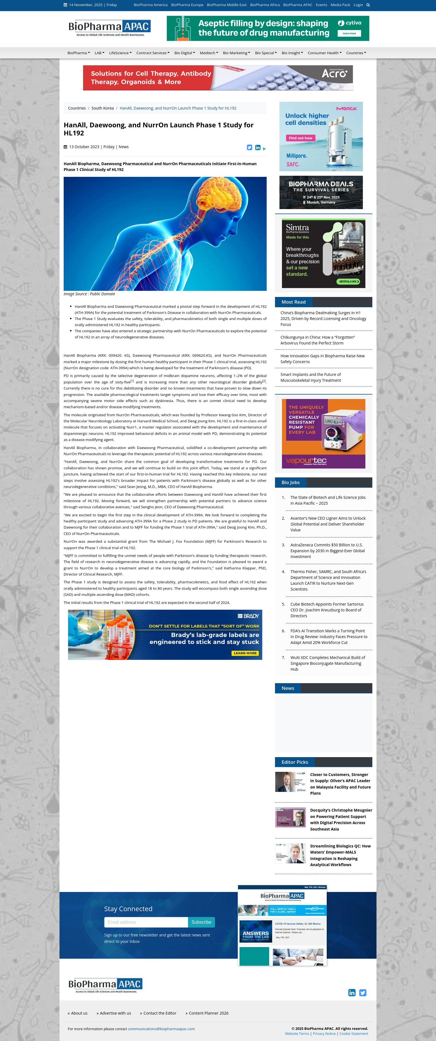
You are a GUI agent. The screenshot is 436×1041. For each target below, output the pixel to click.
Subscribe (201, 922)
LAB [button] (98, 52)
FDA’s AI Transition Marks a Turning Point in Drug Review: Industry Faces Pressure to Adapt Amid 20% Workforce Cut (329, 636)
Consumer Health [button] (323, 52)
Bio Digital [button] (183, 52)
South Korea (102, 108)
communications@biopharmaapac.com (161, 1028)
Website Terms (297, 1033)
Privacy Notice (324, 1033)
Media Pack (340, 4)
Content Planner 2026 (207, 1013)
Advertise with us (114, 1013)
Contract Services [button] (152, 52)
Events (321, 4)
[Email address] (146, 922)
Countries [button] (354, 52)
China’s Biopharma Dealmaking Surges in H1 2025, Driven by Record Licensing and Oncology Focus (323, 319)
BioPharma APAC (297, 4)
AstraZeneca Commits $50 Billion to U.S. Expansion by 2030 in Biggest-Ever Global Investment (328, 550)
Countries (77, 108)
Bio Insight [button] (291, 52)
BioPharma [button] (77, 52)
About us (77, 1013)
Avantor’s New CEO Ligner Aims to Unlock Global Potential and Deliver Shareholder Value (328, 523)
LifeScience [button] (119, 52)
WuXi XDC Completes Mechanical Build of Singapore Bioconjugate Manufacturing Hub (328, 663)
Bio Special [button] (264, 52)
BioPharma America (151, 4)
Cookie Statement (354, 1033)
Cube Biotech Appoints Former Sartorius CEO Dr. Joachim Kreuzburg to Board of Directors (327, 609)
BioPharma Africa (265, 4)
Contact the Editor (158, 1013)
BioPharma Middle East (227, 4)
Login (358, 4)
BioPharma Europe (187, 4)
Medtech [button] (207, 52)
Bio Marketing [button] (235, 52)
